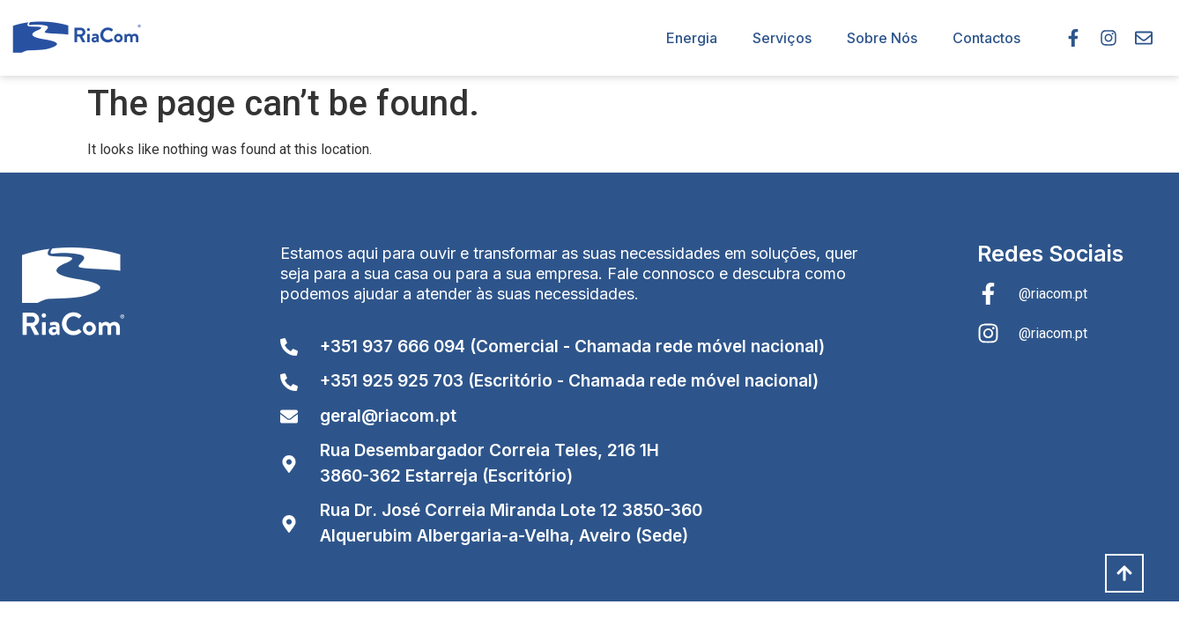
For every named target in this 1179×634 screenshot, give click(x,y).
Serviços (782, 38)
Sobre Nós (882, 38)
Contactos (986, 38)
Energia (691, 38)
